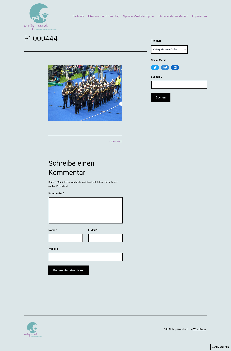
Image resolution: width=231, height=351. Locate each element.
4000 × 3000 (115, 141)
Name (52, 230)
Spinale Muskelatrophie (138, 16)
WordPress (199, 329)
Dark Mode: (220, 347)
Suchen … (156, 76)
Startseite (78, 16)
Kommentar (56, 193)
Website (53, 248)
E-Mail (92, 230)
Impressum (199, 16)
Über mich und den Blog (103, 16)
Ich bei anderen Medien (173, 16)
